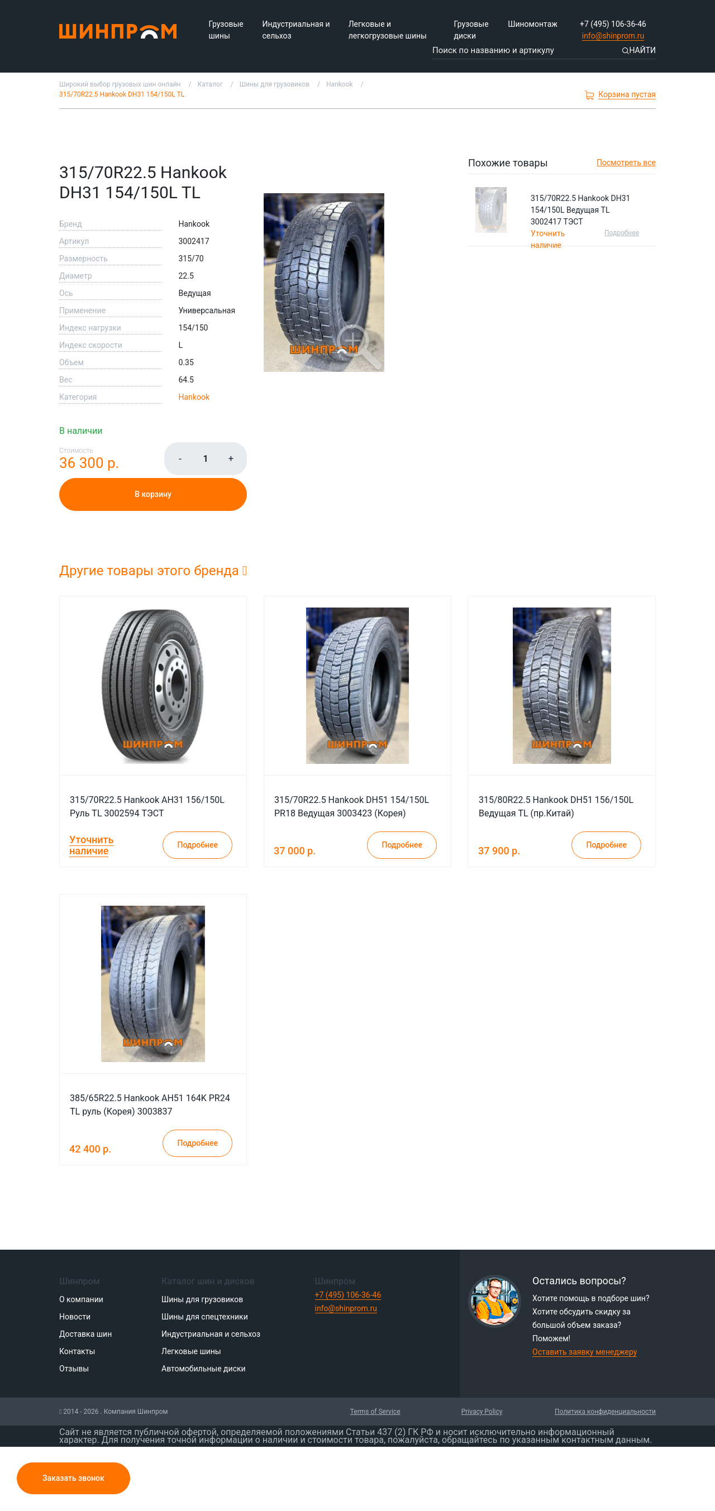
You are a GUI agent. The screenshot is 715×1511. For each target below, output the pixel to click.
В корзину (153, 494)
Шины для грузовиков (202, 1299)
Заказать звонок (73, 1478)
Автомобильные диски (203, 1368)
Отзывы (74, 1368)
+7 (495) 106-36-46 (613, 24)
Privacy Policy (482, 1412)
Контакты (77, 1351)
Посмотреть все (626, 162)
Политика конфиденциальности (605, 1412)
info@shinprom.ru (613, 35)
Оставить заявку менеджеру (584, 1351)
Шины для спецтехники (204, 1316)
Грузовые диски (471, 30)
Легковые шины (191, 1351)
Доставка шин (85, 1334)
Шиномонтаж (532, 24)
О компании (81, 1299)
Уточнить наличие (91, 845)
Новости (74, 1316)
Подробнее (621, 233)
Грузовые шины (226, 30)
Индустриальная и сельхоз (296, 30)
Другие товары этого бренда (153, 570)
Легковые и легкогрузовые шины (388, 30)
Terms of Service (375, 1412)
